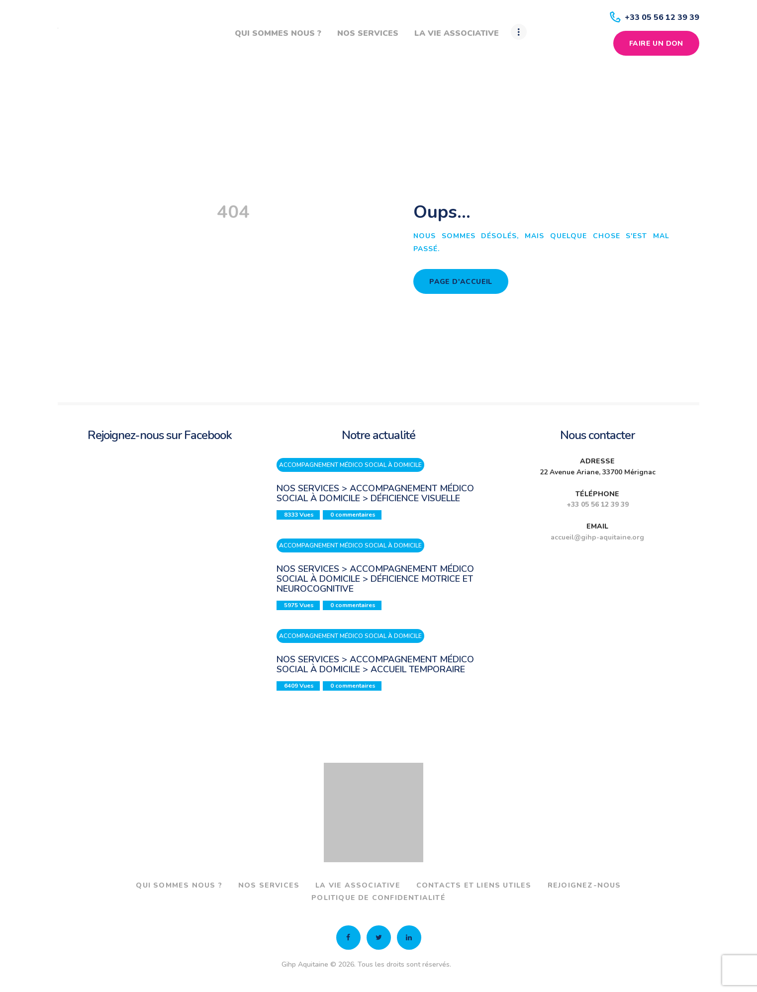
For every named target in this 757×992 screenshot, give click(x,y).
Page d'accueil (460, 281)
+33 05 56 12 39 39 (598, 504)
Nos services (268, 885)
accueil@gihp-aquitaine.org (597, 537)
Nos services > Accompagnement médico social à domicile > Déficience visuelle (375, 493)
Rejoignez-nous (584, 885)
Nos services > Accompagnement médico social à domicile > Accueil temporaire (375, 664)
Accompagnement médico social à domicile (350, 465)
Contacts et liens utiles (474, 885)
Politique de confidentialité (378, 897)
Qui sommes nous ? (179, 885)
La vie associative (357, 885)
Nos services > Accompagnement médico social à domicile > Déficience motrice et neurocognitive (375, 579)
